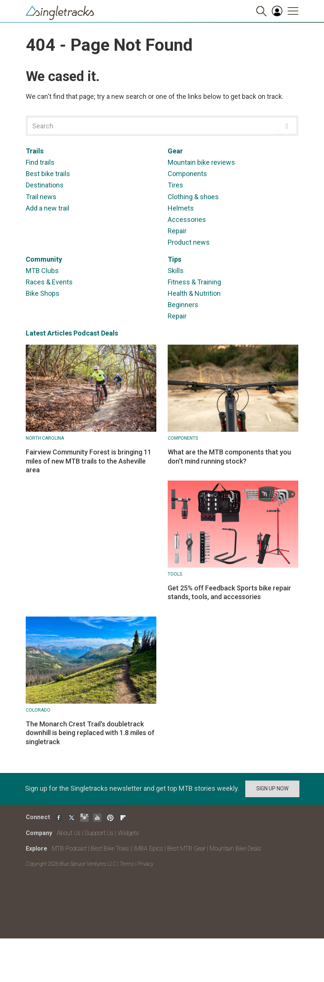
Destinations (45, 185)
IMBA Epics (148, 848)
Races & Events (49, 282)
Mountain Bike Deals (235, 848)
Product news (189, 242)
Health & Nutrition (194, 293)
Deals (109, 333)
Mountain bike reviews (201, 162)
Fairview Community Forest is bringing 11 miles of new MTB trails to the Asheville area (88, 461)
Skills (176, 271)
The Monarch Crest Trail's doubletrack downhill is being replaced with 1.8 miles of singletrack (90, 733)
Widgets (128, 833)
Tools (175, 574)
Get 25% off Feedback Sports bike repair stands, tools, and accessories (229, 592)
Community (44, 259)
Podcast (86, 333)
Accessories (187, 219)
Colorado (38, 710)
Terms (127, 864)
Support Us (99, 833)
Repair (177, 231)
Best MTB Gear (186, 848)
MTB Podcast (69, 848)
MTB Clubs (42, 271)
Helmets (181, 208)
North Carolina (45, 438)
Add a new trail (47, 208)
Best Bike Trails (110, 848)
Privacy (145, 864)
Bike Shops (42, 293)
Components (187, 174)
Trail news (41, 197)
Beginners (183, 305)
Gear (175, 151)
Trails (35, 151)
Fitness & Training (194, 282)
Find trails (40, 162)
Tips (174, 259)
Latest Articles (49, 333)
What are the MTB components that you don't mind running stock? (229, 456)
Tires (175, 185)
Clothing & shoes (193, 197)
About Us (69, 833)
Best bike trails (48, 174)
